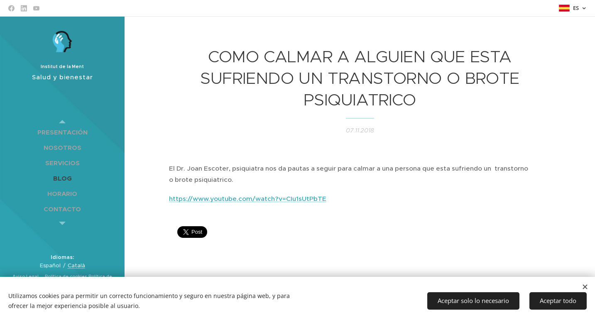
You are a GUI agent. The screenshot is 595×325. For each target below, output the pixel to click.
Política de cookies (65, 276)
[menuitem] (62, 132)
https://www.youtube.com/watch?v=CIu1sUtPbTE (247, 199)
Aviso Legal (26, 276)
